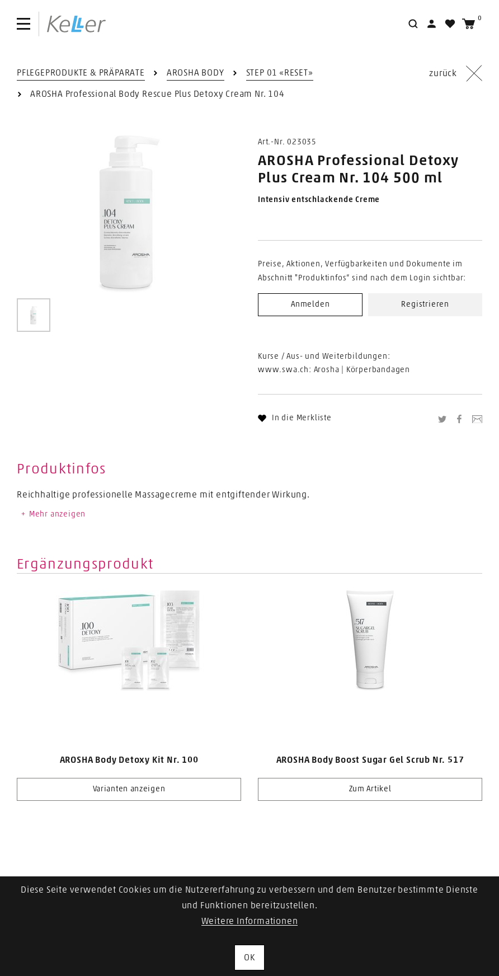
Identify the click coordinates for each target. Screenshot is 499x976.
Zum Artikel (370, 789)
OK (249, 957)
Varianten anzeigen (129, 789)
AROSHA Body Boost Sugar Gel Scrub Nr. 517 (370, 760)
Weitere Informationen (249, 921)
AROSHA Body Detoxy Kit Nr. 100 (129, 760)
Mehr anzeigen (53, 514)
